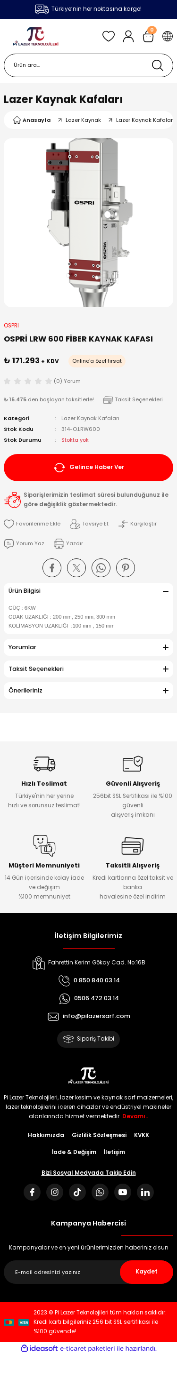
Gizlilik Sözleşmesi (99, 1135)
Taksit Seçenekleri (36, 669)
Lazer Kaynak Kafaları (63, 99)
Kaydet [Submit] (146, 1271)
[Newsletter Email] (88, 1272)
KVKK (141, 1135)
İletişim (114, 1152)
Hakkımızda (46, 1135)
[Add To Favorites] (32, 524)
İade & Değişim (74, 1152)
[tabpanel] (88, 222)
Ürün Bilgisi (24, 591)
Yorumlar (22, 647)
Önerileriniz (25, 690)
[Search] (88, 65)
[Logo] (35, 36)
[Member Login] (128, 36)
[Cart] (148, 36)
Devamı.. (135, 1116)
